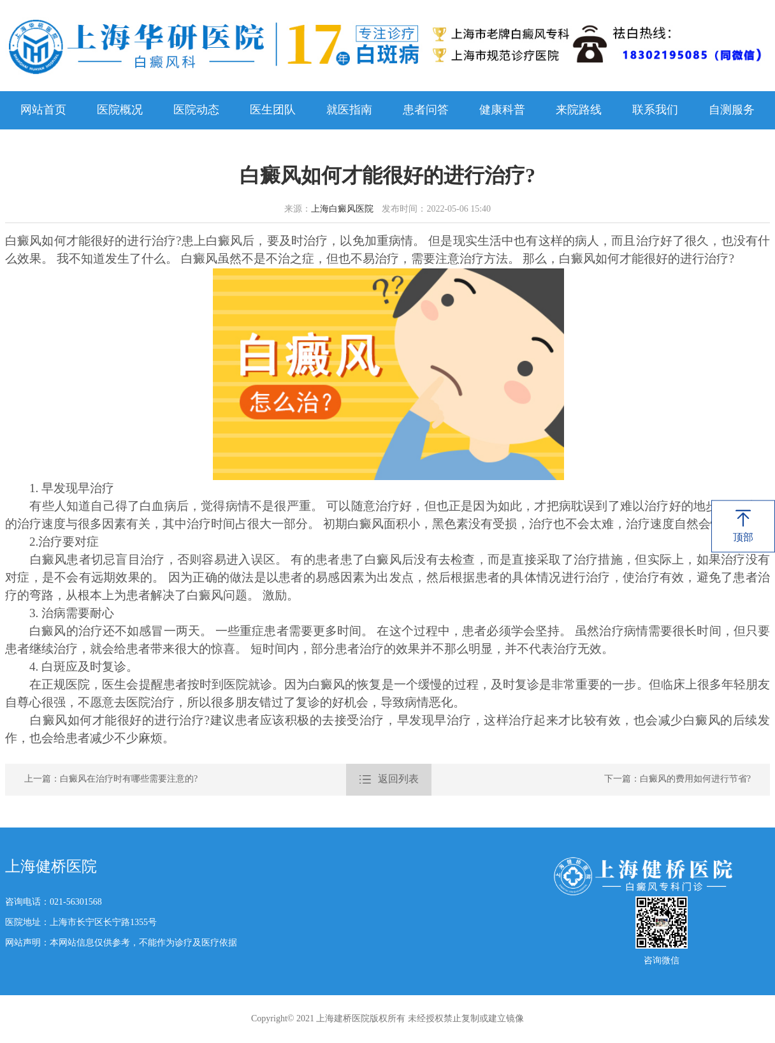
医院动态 (196, 110)
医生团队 (273, 110)
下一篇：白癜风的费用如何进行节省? (677, 779)
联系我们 (655, 110)
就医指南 (349, 110)
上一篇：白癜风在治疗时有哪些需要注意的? (111, 779)
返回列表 (389, 780)
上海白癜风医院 (342, 209)
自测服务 (732, 110)
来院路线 (579, 110)
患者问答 (426, 110)
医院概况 (120, 110)
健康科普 (502, 110)
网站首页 (43, 110)
